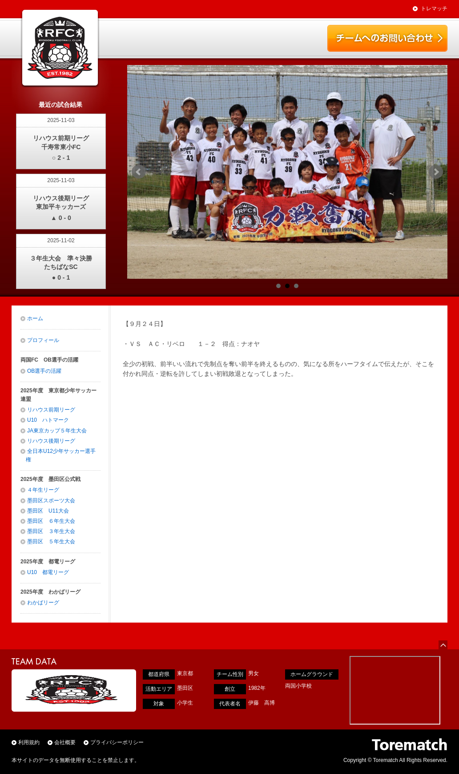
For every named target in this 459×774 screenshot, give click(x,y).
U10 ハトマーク (48, 420)
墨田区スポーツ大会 (51, 500)
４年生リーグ (43, 490)
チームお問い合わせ (387, 38)
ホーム (35, 318)
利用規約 (29, 742)
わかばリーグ (43, 602)
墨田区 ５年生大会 (51, 541)
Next (436, 172)
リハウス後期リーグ (51, 441)
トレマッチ (434, 8)
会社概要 (65, 742)
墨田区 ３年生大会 (51, 531)
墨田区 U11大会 (48, 511)
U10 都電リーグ (48, 572)
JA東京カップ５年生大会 (57, 431)
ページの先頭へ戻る (443, 644)
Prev (139, 172)
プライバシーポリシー (117, 742)
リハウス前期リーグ (51, 410)
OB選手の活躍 (44, 371)
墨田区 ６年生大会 (51, 521)
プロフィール (43, 340)
